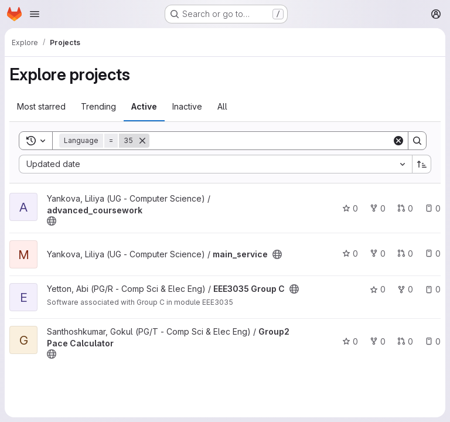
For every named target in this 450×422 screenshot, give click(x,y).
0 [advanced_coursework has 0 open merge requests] (405, 208)
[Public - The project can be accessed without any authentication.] (51, 221)
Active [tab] (144, 106)
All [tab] (222, 106)
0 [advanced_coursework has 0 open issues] (433, 208)
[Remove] (142, 141)
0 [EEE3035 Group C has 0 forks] (405, 289)
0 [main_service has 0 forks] (378, 253)
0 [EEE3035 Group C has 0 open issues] (433, 289)
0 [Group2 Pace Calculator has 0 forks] (378, 341)
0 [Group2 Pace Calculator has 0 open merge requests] (405, 341)
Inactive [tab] (187, 106)
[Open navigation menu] (34, 14)
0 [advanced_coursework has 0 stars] (350, 208)
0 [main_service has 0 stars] (350, 253)
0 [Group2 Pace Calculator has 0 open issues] (433, 341)
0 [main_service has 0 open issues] (433, 253)
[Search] (271, 141)
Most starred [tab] (41, 106)
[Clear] (398, 141)
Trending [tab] (98, 106)
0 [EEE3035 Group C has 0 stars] (378, 289)
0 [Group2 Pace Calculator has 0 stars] (350, 341)
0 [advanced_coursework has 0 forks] (378, 208)
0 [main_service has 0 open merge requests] (405, 253)
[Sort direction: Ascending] (421, 164)
